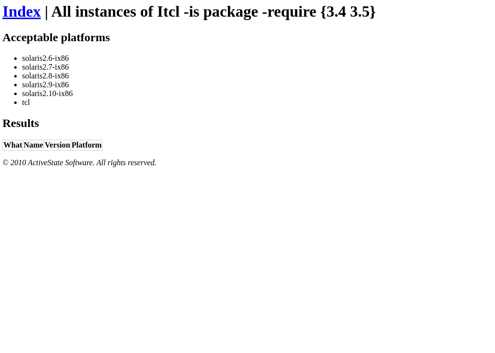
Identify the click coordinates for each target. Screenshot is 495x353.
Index (21, 11)
